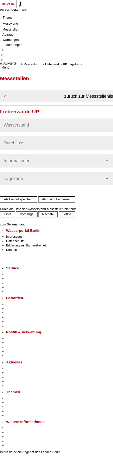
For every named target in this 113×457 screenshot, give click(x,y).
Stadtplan (12, 445)
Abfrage (8, 34)
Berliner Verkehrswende (23, 402)
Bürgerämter (15, 317)
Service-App (14, 274)
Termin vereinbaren (19, 278)
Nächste (48, 214)
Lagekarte (13, 178)
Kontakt (11, 250)
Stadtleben (13, 441)
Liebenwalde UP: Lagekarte (63, 64)
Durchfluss (14, 142)
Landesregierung (18, 338)
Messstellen (10, 29)
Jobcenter (13, 321)
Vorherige (27, 214)
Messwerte (10, 23)
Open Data (13, 351)
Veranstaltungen (17, 377)
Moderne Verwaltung (20, 407)
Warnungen (10, 40)
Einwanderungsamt (19, 326)
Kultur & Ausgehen (19, 428)
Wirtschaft (13, 436)
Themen (8, 17)
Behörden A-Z (16, 304)
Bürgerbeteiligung (18, 347)
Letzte (67, 214)
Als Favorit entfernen (56, 199)
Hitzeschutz (14, 386)
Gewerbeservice (17, 292)
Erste (7, 214)
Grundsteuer (15, 415)
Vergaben (13, 356)
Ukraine (11, 381)
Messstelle (30, 64)
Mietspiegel (14, 411)
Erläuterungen (12, 45)
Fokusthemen (15, 398)
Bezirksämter (15, 313)
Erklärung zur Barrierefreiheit (26, 245)
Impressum (14, 236)
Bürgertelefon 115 (18, 283)
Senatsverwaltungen (20, 308)
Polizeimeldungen (18, 372)
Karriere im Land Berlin (22, 342)
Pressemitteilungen (19, 368)
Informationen (17, 160)
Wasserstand (16, 125)
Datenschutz (15, 241)
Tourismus (13, 432)
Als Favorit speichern (18, 199)
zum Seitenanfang (13, 224)
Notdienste (13, 287)
